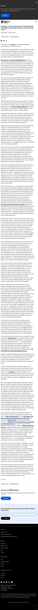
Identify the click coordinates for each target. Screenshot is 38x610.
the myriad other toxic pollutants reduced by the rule (17, 350)
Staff (2, 550)
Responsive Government (6, 534)
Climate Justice (5, 36)
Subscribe (5, 498)
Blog (2, 559)
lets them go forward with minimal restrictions (13, 204)
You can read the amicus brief (19, 106)
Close (36, 2)
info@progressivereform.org (6, 588)
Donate (5, 15)
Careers (2, 552)
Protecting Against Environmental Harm (9, 536)
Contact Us (3, 573)
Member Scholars (4, 546)
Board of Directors (4, 548)
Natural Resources (14, 36)
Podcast (2, 564)
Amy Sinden (4, 32)
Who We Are (3, 543)
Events (2, 566)
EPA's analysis (12, 338)
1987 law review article (12, 416)
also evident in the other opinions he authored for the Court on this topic (17, 417)
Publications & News (5, 561)
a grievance (12, 372)
